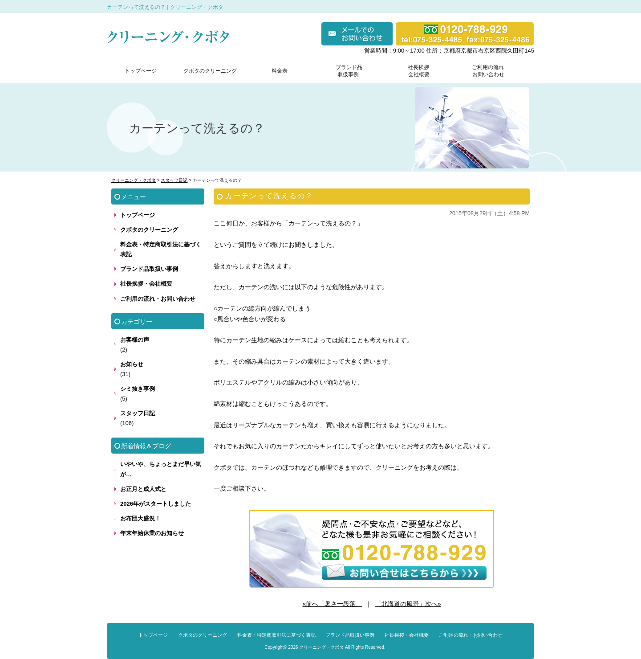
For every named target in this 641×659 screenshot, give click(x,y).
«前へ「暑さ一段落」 (332, 603)
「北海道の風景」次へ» (408, 603)
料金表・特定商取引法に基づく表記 (160, 249)
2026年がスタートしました (155, 503)
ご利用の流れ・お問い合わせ (157, 298)
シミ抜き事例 (137, 388)
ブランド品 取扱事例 (349, 71)
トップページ (141, 71)
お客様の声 (134, 339)
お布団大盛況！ (140, 518)
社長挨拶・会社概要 (146, 283)
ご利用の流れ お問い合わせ (486, 71)
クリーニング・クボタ (321, 647)
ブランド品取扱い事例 (149, 269)
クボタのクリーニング (210, 71)
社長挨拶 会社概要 (417, 71)
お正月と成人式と (143, 489)
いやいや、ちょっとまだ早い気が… (160, 469)
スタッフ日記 (137, 413)
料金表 (280, 71)
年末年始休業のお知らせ (152, 533)
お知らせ (131, 364)
